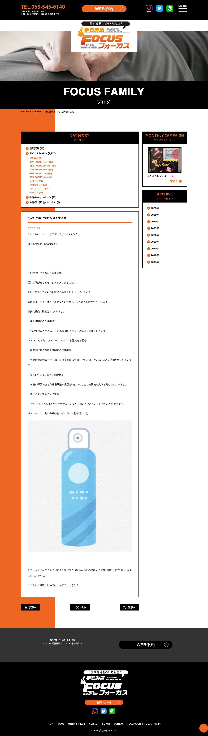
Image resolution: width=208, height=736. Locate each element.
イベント (34, 192)
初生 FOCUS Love (39, 173)
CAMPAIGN (135, 723)
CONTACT (119, 723)
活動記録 (34, 148)
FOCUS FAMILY (38, 153)
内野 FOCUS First (38, 162)
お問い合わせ (104, 702)
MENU (71, 723)
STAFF (81, 723)
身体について (36, 185)
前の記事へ (30, 607)
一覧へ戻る (80, 607)
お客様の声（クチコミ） (42, 202)
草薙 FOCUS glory (39, 177)
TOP (50, 723)
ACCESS (93, 723)
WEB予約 (104, 8)
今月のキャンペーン (40, 197)
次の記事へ (129, 607)
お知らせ (34, 181)
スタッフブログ (37, 188)
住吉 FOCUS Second (40, 166)
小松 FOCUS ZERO (39, 169)
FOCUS (60, 723)
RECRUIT (105, 723)
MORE (173, 181)
